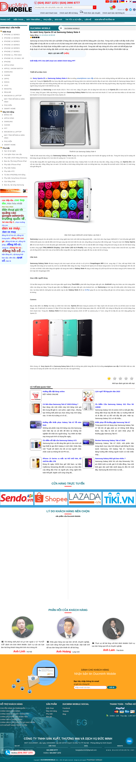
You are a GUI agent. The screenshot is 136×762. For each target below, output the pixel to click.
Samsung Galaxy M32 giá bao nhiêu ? (110, 458)
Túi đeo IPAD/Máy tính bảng (14, 175)
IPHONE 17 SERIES (12, 51)
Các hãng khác (9, 181)
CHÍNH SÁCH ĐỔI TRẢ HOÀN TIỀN (14, 717)
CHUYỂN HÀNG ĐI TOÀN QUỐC (13, 708)
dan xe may (9, 231)
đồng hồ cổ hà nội (9, 235)
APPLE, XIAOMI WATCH (13, 68)
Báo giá (58, 19)
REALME (7, 92)
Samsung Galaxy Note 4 (57, 78)
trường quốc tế (13, 218)
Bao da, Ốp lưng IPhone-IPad (15, 161)
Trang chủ (5, 19)
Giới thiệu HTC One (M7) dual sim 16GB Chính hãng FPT (52, 61)
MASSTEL (8, 89)
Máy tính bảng (34, 20)
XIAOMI (7, 75)
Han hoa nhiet (7, 207)
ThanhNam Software (94, 760)
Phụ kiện (48, 20)
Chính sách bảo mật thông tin (114, 13)
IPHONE (7, 62)
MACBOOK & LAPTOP (13, 95)
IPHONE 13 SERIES (12, 38)
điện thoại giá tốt (12, 209)
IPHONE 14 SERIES (12, 41)
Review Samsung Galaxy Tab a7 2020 (110, 440)
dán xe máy (11, 228)
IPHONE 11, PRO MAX (13, 55)
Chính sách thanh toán (48, 13)
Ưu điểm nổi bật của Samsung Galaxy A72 (60, 440)
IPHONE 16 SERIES (12, 48)
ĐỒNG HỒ (8, 115)
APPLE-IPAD (9, 65)
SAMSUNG (8, 72)
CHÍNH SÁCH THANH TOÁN (11, 719)
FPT (5, 128)
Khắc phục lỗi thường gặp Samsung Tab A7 (112, 422)
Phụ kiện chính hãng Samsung (15, 158)
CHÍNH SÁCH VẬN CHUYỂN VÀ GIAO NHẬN (17, 722)
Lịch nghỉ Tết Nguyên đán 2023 (107, 391)
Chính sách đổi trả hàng (69, 13)
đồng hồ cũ (14, 244)
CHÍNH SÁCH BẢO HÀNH (10, 711)
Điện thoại (19, 20)
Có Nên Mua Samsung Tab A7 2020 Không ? (60, 404)
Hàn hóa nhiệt (14, 203)
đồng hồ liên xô (11, 241)
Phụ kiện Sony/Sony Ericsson (15, 178)
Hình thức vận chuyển (90, 13)
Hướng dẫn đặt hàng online (54, 391)
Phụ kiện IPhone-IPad (12, 164)
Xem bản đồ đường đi (104, 19)
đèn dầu (12, 258)
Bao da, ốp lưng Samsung (14, 185)
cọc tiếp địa (7, 200)
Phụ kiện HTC (9, 171)
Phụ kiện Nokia (10, 168)
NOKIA (6, 82)
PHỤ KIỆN (8, 105)
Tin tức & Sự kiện (74, 20)
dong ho (5, 248)
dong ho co (15, 248)
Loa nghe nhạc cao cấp (13, 154)
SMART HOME (10, 108)
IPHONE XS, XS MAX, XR (14, 58)
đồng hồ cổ (11, 251)
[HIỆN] (66, 53)
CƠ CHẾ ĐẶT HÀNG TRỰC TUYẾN (13, 725)
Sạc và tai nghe (10, 151)
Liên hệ (88, 19)
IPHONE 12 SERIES (12, 34)
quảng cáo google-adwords (13, 214)
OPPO (6, 79)
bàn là (8, 261)
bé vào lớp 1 (8, 222)
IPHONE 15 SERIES (12, 45)
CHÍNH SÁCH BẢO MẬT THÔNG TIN (14, 714)
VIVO (6, 85)
